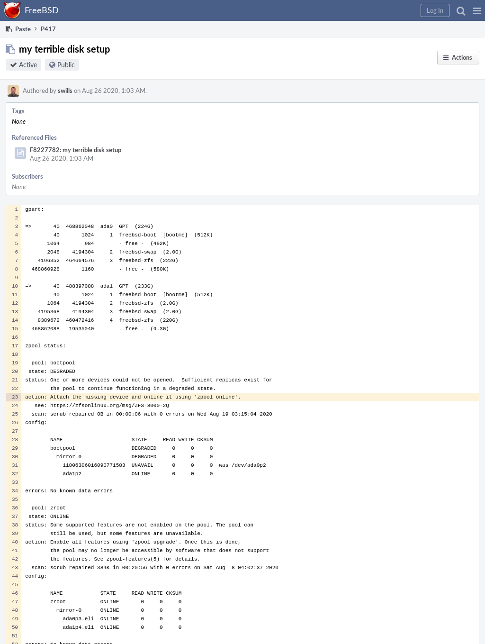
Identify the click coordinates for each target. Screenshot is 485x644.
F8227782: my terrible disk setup (75, 149)
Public (66, 64)
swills (65, 90)
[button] (477, 10)
